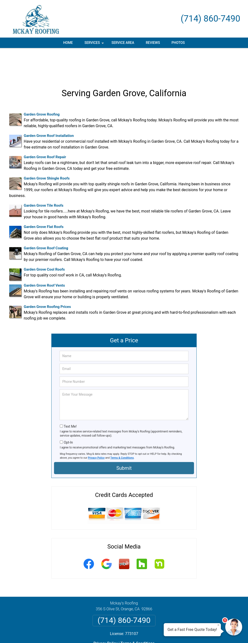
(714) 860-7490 (210, 19)
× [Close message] (218, 625)
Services (95, 44)
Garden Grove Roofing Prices (47, 277)
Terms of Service (159, 632)
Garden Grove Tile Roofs (43, 176)
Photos (178, 43)
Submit (124, 439)
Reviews (153, 43)
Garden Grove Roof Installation (49, 106)
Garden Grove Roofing (42, 85)
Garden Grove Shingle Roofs (47, 149)
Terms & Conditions (122, 428)
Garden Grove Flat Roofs (43, 198)
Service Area (122, 43)
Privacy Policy (96, 428)
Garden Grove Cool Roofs (44, 240)
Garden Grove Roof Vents (44, 256)
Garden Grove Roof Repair (45, 128)
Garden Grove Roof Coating (46, 219)
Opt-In (68, 413)
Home (68, 43)
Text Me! (70, 397)
